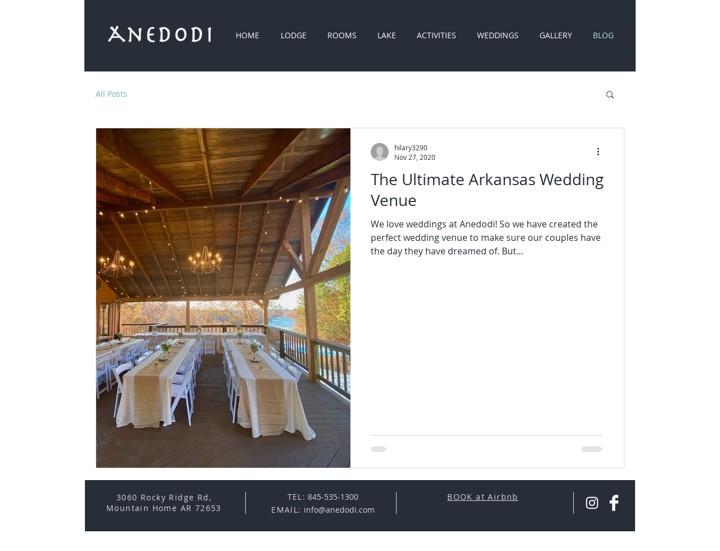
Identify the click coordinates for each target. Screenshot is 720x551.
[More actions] (602, 152)
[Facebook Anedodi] (614, 503)
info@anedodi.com (339, 509)
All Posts (111, 93)
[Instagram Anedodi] (592, 503)
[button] (610, 95)
